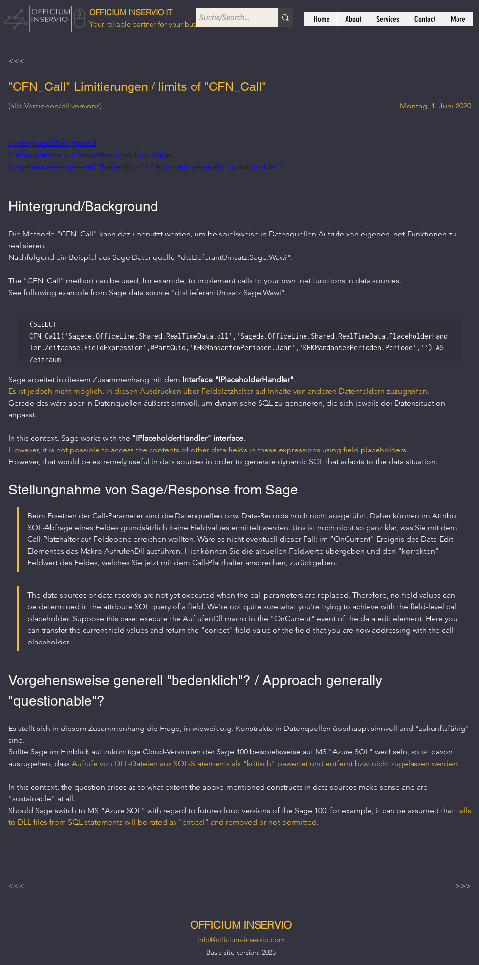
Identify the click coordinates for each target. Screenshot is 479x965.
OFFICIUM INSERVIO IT (130, 12)
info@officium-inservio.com (241, 939)
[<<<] (40, 61)
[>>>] (446, 886)
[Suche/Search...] (228, 17)
